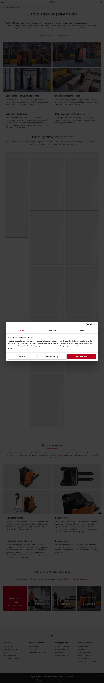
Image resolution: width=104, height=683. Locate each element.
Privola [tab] (21, 330)
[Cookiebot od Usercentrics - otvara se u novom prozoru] (87, 324)
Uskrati (22, 357)
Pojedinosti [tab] (52, 330)
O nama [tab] (82, 330)
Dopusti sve (82, 357)
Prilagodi (52, 357)
